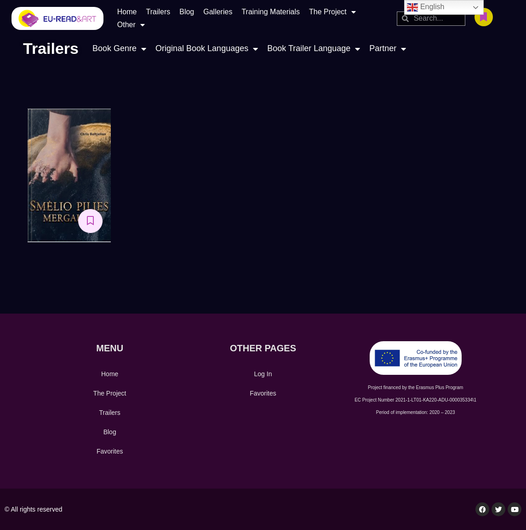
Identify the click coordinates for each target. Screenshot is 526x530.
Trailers (158, 12)
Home (127, 12)
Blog (186, 12)
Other (131, 24)
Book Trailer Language (313, 48)
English (425, 7)
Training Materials (270, 12)
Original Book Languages (206, 48)
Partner (387, 48)
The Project (332, 12)
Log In (263, 374)
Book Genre (119, 48)
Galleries (217, 12)
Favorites (110, 451)
